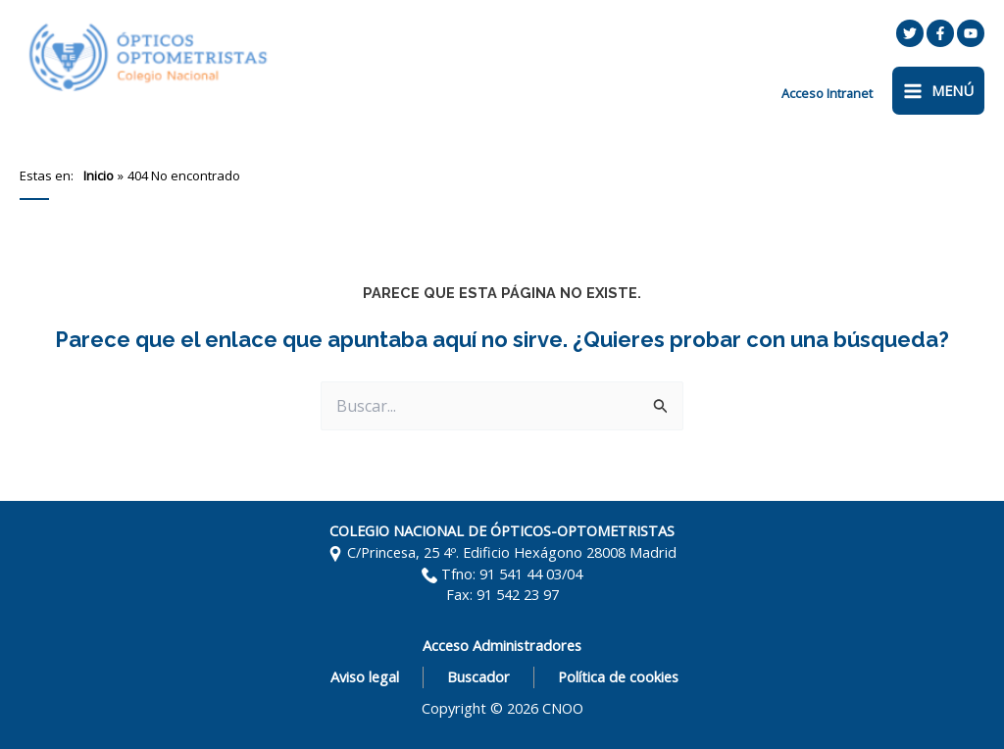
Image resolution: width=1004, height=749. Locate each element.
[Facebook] (940, 33)
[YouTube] (970, 33)
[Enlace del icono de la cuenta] (827, 93)
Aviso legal (364, 676)
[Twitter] (910, 33)
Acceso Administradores (502, 645)
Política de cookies (618, 676)
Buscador (478, 676)
